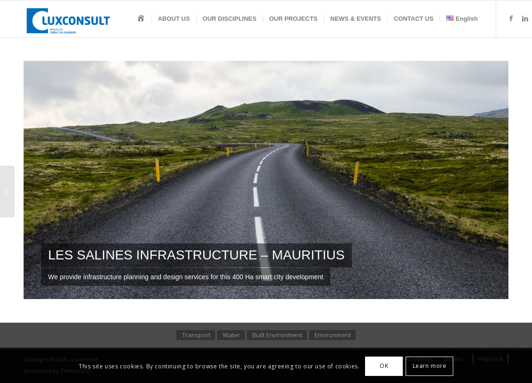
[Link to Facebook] (511, 18)
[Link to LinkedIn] (525, 18)
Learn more (430, 366)
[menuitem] (141, 18)
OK (384, 366)
